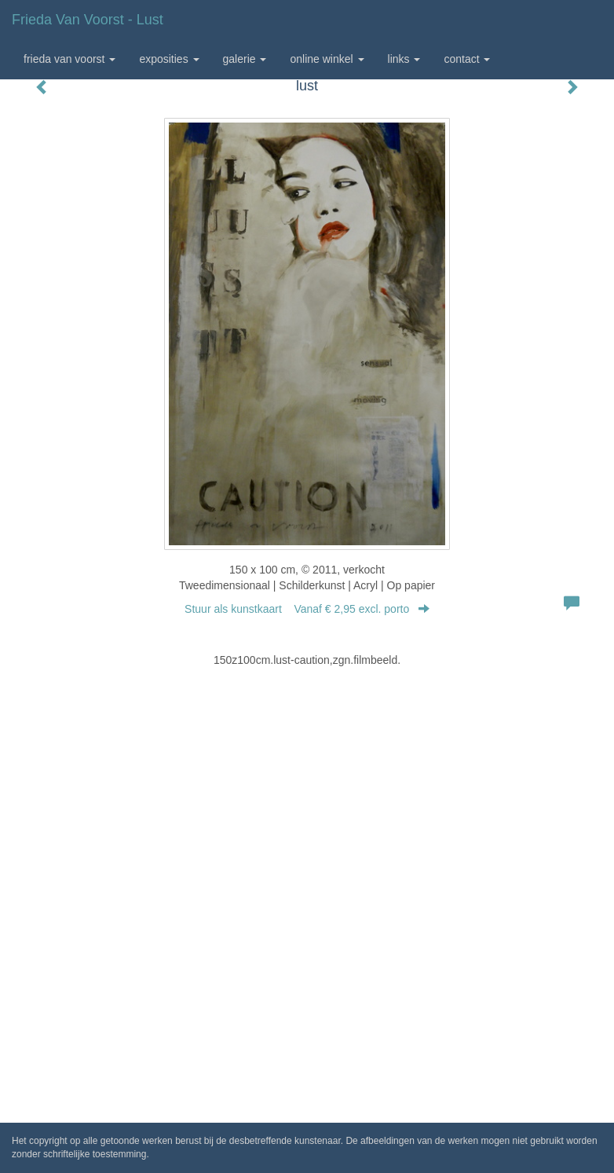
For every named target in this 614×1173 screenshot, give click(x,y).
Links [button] (404, 59)
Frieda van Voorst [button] (69, 59)
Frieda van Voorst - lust (87, 19)
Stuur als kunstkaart (307, 609)
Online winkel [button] (327, 59)
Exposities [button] (169, 59)
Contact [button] (467, 59)
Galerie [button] (245, 59)
